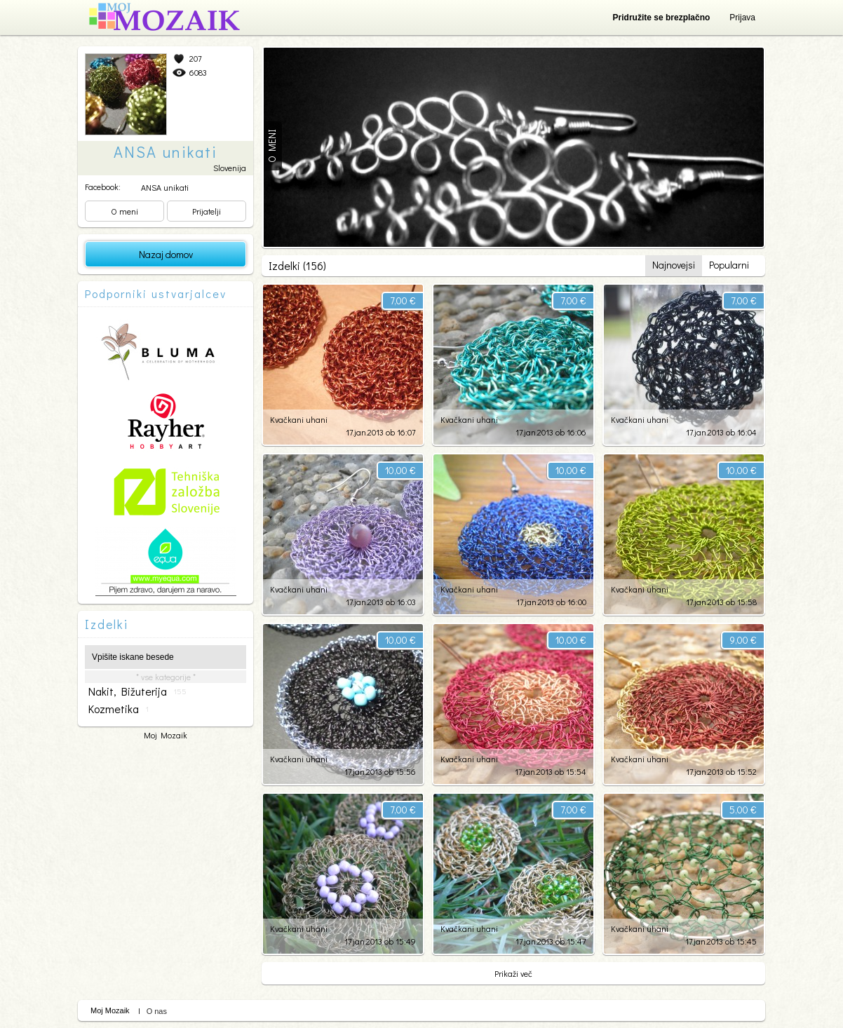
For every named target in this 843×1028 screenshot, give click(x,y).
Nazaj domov (166, 254)
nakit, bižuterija (137, 691)
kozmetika (118, 709)
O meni (124, 211)
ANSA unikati (165, 187)
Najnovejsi (673, 264)
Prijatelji (206, 211)
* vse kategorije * (166, 676)
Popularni (729, 264)
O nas (157, 1011)
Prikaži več (513, 973)
